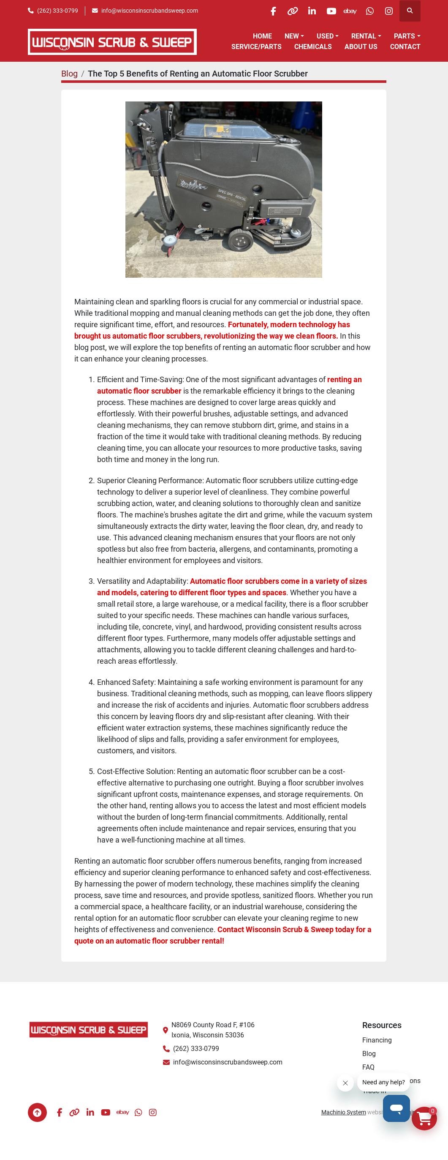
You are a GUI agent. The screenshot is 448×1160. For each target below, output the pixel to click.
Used (325, 36)
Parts (404, 36)
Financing (377, 1040)
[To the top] (37, 1112)
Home (262, 36)
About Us (361, 47)
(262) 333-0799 (57, 10)
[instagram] (388, 11)
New (292, 36)
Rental (363, 36)
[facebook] (258, 11)
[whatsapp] (366, 11)
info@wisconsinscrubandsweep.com (149, 10)
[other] (280, 11)
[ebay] (345, 11)
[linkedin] (301, 11)
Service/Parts (256, 47)
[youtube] (323, 11)
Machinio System (343, 1112)
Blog (69, 73)
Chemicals (313, 47)
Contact (405, 47)
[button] (294, 36)
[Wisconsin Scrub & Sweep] (89, 1029)
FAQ (368, 1067)
